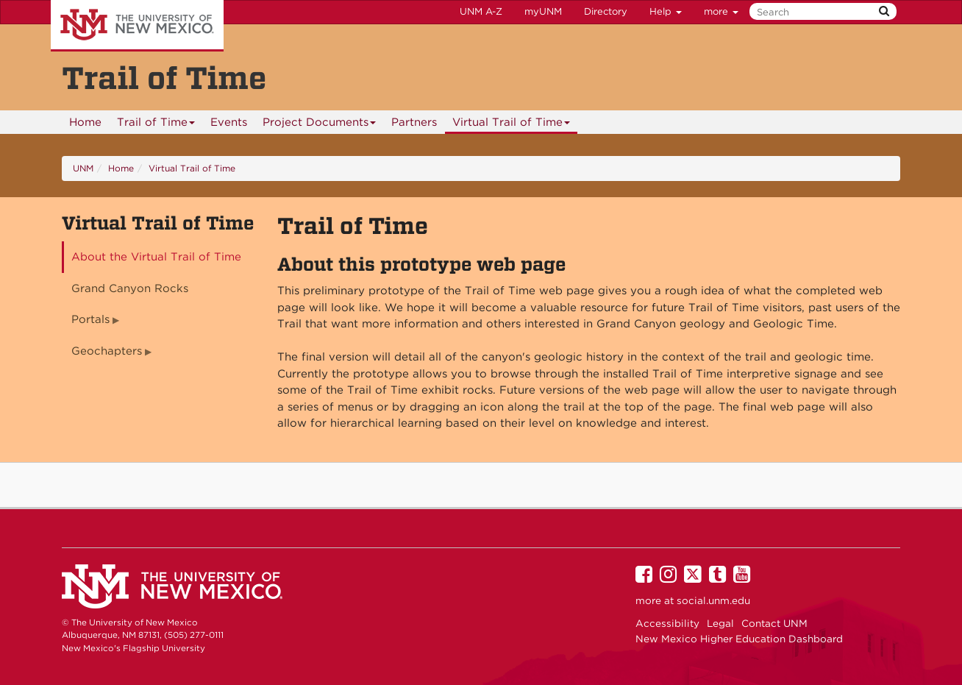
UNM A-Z (481, 11)
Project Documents (320, 125)
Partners (414, 122)
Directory (605, 11)
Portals (90, 319)
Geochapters (106, 351)
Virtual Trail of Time (511, 125)
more (721, 11)
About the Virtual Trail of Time (156, 256)
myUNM (543, 11)
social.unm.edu (713, 600)
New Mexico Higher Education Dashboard (739, 639)
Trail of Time (156, 125)
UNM (83, 168)
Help (665, 11)
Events (228, 122)
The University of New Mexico (137, 26)
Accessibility (667, 623)
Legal (720, 623)
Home (85, 122)
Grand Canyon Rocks (129, 288)
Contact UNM (774, 623)
